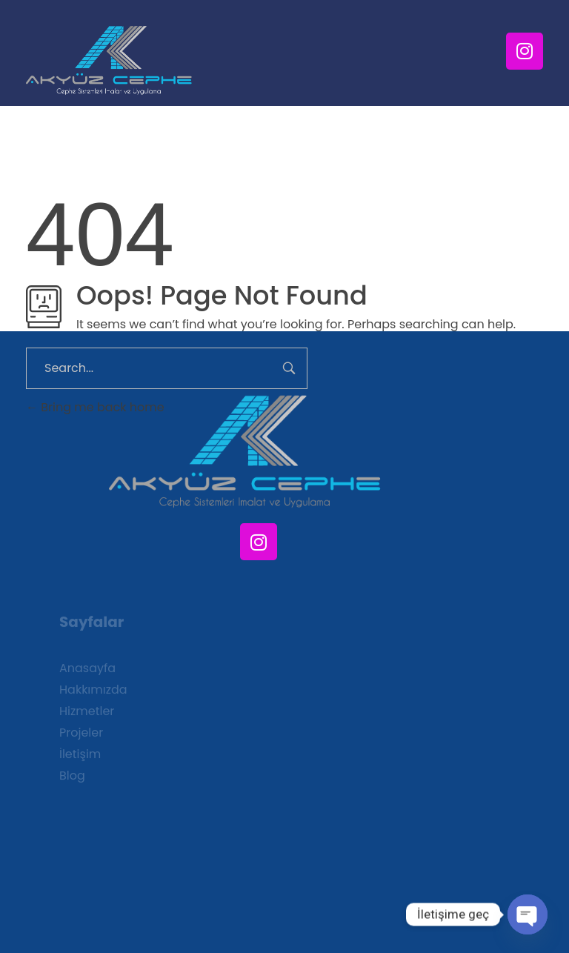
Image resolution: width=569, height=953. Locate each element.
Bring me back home (95, 407)
